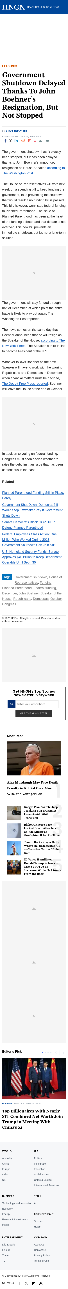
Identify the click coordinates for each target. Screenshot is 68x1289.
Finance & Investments (15, 1219)
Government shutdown (31, 577)
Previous (56, 1052)
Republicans (22, 599)
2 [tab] (45, 1052)
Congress (9, 604)
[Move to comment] (47, 141)
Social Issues (41, 1174)
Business (7, 1103)
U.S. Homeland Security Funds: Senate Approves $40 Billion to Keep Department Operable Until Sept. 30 (32, 557)
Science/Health (44, 1214)
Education (39, 1169)
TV (3, 1260)
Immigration (40, 1163)
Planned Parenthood (17, 588)
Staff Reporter (16, 130)
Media (5, 1224)
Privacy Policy (42, 1255)
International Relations (46, 1185)
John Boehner (29, 593)
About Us (39, 1244)
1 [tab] (42, 1052)
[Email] (40, 141)
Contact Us (40, 1250)
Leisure (6, 1250)
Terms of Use (41, 1260)
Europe (6, 1169)
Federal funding (44, 588)
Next (63, 1052)
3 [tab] (48, 1052)
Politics (38, 1158)
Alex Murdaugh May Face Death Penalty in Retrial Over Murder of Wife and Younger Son (34, 788)
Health (37, 1226)
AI (35, 1203)
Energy (6, 1214)
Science (38, 1221)
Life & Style (8, 1244)
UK (4, 1179)
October (56, 599)
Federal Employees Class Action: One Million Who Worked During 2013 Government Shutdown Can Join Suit (29, 539)
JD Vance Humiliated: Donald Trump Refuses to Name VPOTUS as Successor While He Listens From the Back (42, 867)
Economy (7, 1208)
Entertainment (12, 1237)
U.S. (36, 1151)
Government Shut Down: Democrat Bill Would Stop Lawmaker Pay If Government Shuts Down (32, 510)
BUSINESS (8, 1196)
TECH (37, 1196)
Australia (7, 1158)
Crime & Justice (43, 1179)
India (5, 1174)
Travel (5, 1255)
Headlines (9, 66)
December (9, 593)
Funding (45, 582)
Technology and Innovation (17, 1203)
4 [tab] (50, 1052)
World (7, 1151)
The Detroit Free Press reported (25, 383)
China (5, 1163)
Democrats (41, 599)
